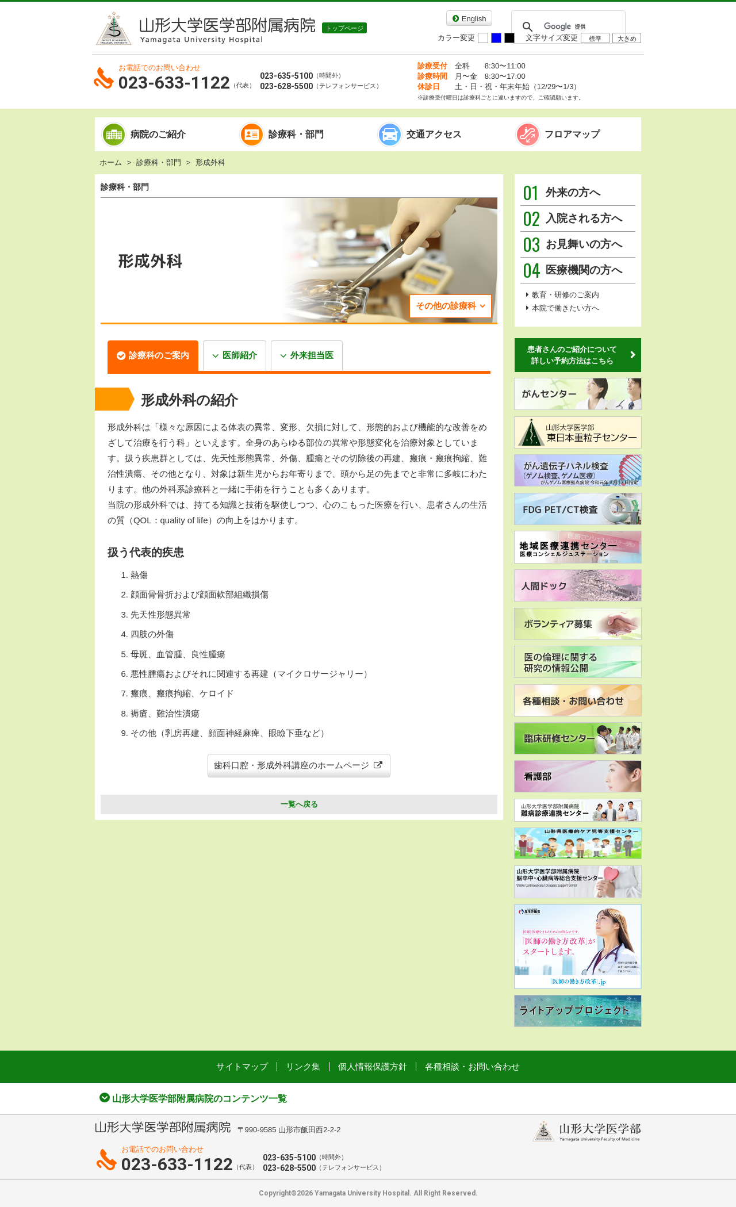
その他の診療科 (446, 306)
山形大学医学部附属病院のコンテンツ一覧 (199, 1098)
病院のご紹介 (158, 134)
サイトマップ (242, 1066)
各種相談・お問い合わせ (472, 1066)
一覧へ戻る (299, 804)
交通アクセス (434, 134)
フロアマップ (572, 134)
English (474, 18)
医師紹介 (240, 355)
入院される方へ (572, 218)
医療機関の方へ (572, 270)
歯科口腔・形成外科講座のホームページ (299, 765)
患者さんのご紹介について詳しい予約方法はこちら (572, 355)
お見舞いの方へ (572, 244)
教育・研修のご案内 (565, 294)
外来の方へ (561, 192)
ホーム (110, 162)
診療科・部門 (296, 134)
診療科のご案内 (159, 355)
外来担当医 (312, 355)
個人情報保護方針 (372, 1066)
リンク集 (303, 1066)
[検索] (566, 27)
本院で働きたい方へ (565, 308)
